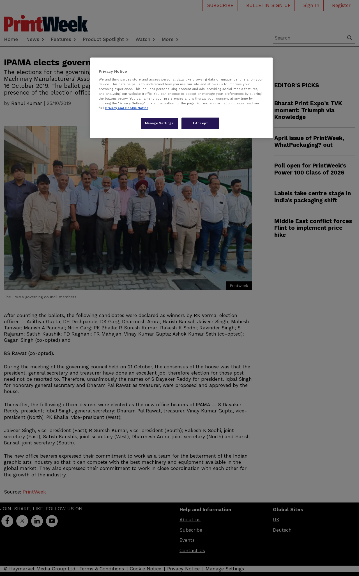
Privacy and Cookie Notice (126, 108)
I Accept (200, 123)
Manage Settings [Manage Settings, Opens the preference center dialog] (159, 123)
